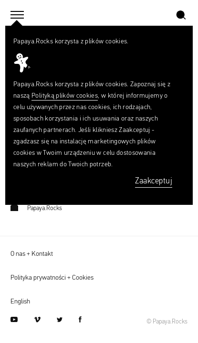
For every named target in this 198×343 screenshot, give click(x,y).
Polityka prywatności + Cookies (52, 277)
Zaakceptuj (153, 181)
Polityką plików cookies (64, 95)
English (20, 301)
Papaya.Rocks (36, 208)
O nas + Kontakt (31, 254)
